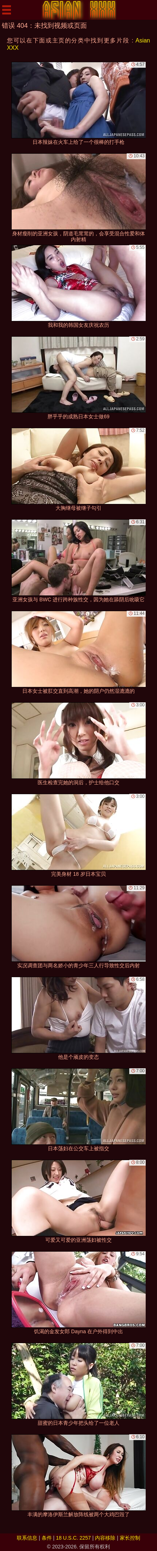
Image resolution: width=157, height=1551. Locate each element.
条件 (47, 1538)
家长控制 (130, 1538)
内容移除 (105, 1538)
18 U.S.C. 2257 (73, 1538)
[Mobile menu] (6, 10)
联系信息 (27, 1538)
